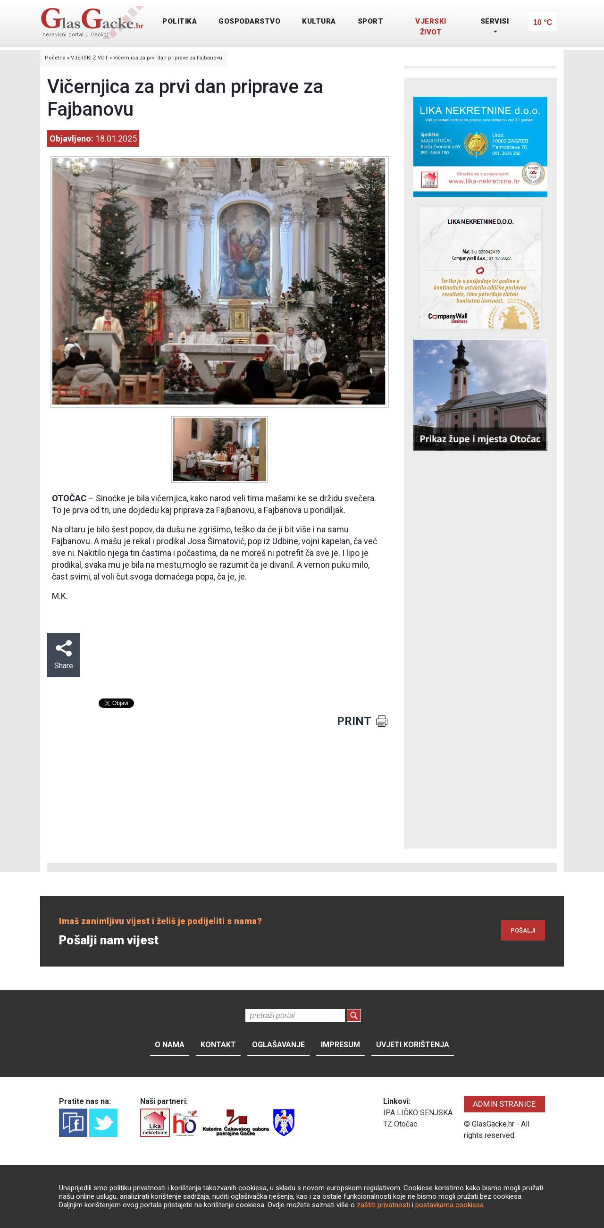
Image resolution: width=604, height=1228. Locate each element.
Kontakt (218, 1044)
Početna (55, 58)
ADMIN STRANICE (504, 1104)
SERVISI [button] (494, 21)
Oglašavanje (278, 1044)
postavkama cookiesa (449, 1205)
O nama (170, 1044)
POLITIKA (179, 21)
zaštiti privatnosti (382, 1205)
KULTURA (319, 21)
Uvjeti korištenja (412, 1044)
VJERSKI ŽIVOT (430, 26)
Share (63, 655)
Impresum (340, 1044)
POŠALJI (523, 930)
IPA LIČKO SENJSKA (418, 1112)
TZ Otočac (400, 1123)
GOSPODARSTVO (249, 21)
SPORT (371, 21)
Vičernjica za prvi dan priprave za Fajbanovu (167, 58)
